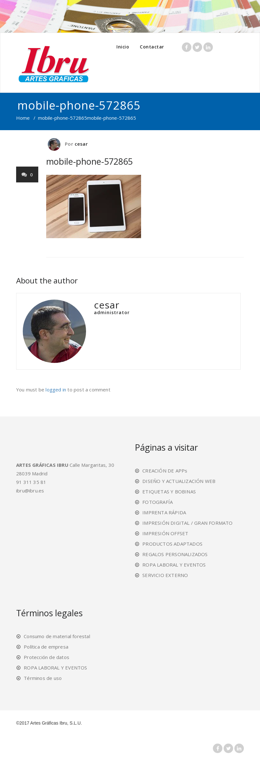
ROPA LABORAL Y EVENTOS (174, 564)
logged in (56, 389)
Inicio (122, 47)
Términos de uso (43, 678)
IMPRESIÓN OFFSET (165, 533)
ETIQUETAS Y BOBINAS (169, 491)
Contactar (152, 47)
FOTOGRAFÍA (157, 502)
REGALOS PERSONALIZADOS (174, 554)
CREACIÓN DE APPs (164, 470)
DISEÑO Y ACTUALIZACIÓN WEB (178, 481)
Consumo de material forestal (57, 636)
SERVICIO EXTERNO (165, 575)
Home (23, 118)
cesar (81, 144)
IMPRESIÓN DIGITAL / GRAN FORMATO (187, 523)
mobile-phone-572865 (62, 118)
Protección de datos (46, 657)
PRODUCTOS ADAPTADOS (172, 544)
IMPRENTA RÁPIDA (164, 512)
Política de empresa (46, 647)
